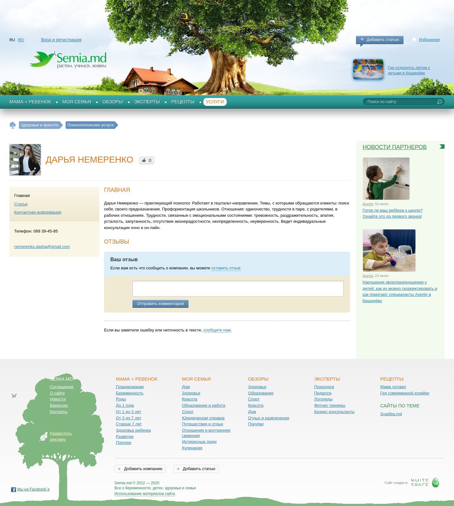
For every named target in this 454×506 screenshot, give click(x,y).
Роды (121, 399)
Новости (58, 399)
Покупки (123, 442)
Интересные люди (199, 441)
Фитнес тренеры (329, 405)
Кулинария (192, 448)
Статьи (20, 204)
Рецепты (183, 101)
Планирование (130, 386)
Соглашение (61, 386)
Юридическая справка (203, 418)
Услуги (215, 101)
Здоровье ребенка (133, 430)
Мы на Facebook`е (33, 489)
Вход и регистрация (61, 39)
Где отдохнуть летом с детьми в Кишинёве (409, 70)
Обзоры (112, 101)
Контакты (58, 411)
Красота (189, 399)
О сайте (57, 393)
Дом (186, 386)
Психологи (324, 386)
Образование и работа (203, 405)
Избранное (429, 39)
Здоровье (191, 393)
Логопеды (323, 399)
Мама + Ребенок (30, 101)
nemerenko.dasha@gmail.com (42, 246)
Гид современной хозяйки (404, 393)
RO (21, 40)
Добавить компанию (142, 468)
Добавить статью (383, 39)
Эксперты (147, 101)
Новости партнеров (395, 147)
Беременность (129, 393)
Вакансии (59, 405)
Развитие (125, 436)
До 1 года (125, 405)
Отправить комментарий (160, 303)
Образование (261, 393)
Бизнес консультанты (334, 411)
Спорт (188, 411)
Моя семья (76, 101)
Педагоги (322, 393)
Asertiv (368, 204)
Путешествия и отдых (202, 424)
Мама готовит (393, 386)
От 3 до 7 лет (128, 418)
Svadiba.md (391, 413)
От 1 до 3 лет (128, 411)
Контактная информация (37, 212)
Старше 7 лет (129, 424)
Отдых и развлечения (268, 418)
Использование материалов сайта (144, 494)
